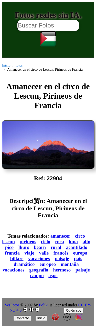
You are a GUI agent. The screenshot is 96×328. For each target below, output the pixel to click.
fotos (19, 65)
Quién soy (73, 310)
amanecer (60, 236)
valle (44, 253)
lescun (8, 241)
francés (61, 253)
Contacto (22, 318)
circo (80, 236)
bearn (40, 247)
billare (17, 258)
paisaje (62, 258)
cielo (45, 241)
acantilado (76, 247)
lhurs (23, 247)
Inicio (6, 65)
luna (73, 241)
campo (37, 275)
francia (12, 253)
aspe (52, 275)
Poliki (44, 305)
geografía (38, 270)
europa (80, 253)
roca (59, 241)
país (78, 258)
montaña (70, 264)
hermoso (62, 270)
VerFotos (12, 305)
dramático (24, 264)
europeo (47, 264)
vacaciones (39, 258)
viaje (29, 253)
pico (9, 247)
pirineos (28, 241)
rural (56, 247)
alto (86, 241)
